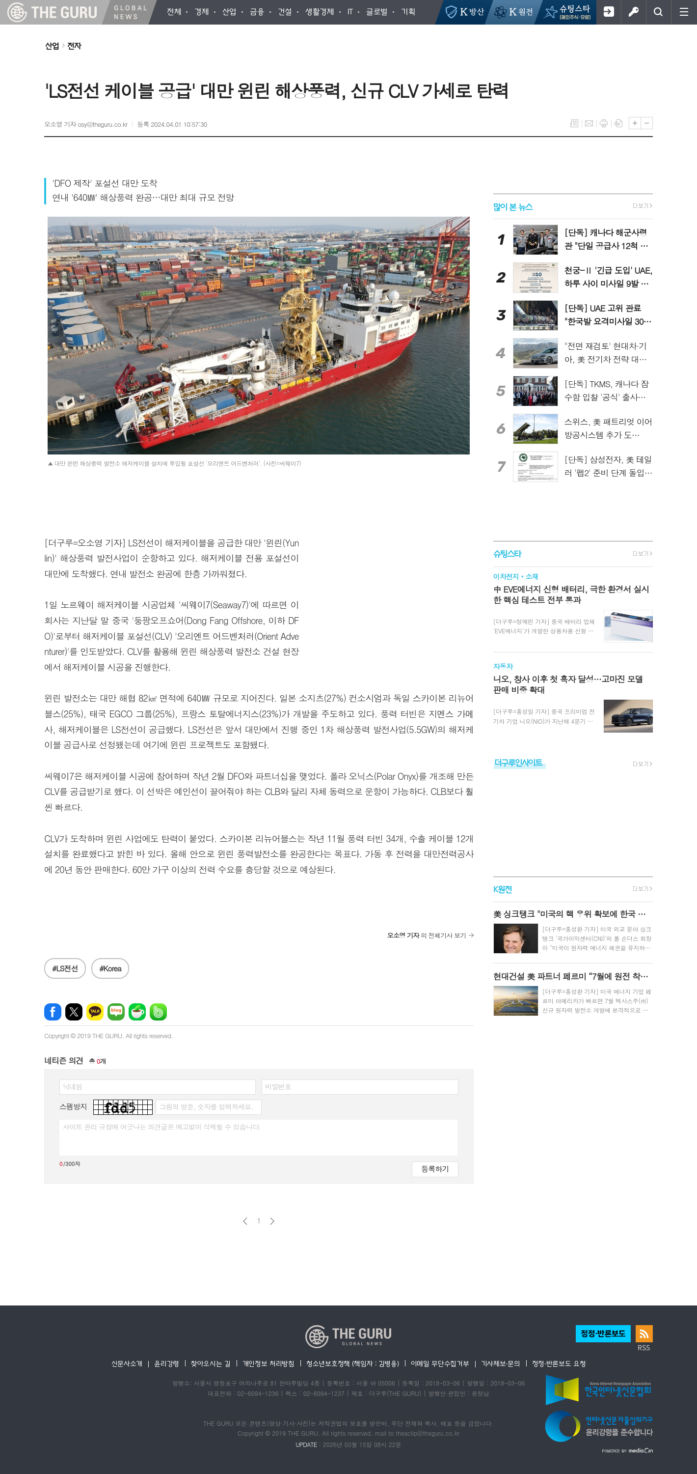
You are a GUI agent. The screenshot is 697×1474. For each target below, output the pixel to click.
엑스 (73, 1011)
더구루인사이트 (518, 762)
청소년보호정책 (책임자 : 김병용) (352, 1363)
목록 (574, 123)
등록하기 (435, 1168)
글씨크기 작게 (647, 123)
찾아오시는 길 (211, 1363)
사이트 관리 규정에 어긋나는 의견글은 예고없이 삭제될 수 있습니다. (162, 1126)
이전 (245, 1221)
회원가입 (608, 12)
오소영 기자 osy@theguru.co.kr (85, 124)
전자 (74, 46)
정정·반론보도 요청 (559, 1363)
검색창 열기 (658, 12)
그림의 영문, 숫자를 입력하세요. (206, 1106)
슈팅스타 (507, 554)
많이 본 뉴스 (512, 206)
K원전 (502, 889)
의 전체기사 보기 (426, 935)
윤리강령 (166, 1363)
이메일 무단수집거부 (440, 1363)
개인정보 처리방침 (268, 1363)
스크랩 (618, 123)
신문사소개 (127, 1363)
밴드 (158, 1011)
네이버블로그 (116, 1011)
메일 (589, 123)
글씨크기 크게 (635, 123)
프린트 (604, 123)
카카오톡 (95, 1011)
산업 (52, 46)
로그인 (633, 12)
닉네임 (72, 1086)
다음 (272, 1221)
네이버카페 (137, 1011)
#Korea (110, 968)
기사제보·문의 (500, 1363)
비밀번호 (278, 1086)
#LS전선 (65, 968)
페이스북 (52, 1011)
